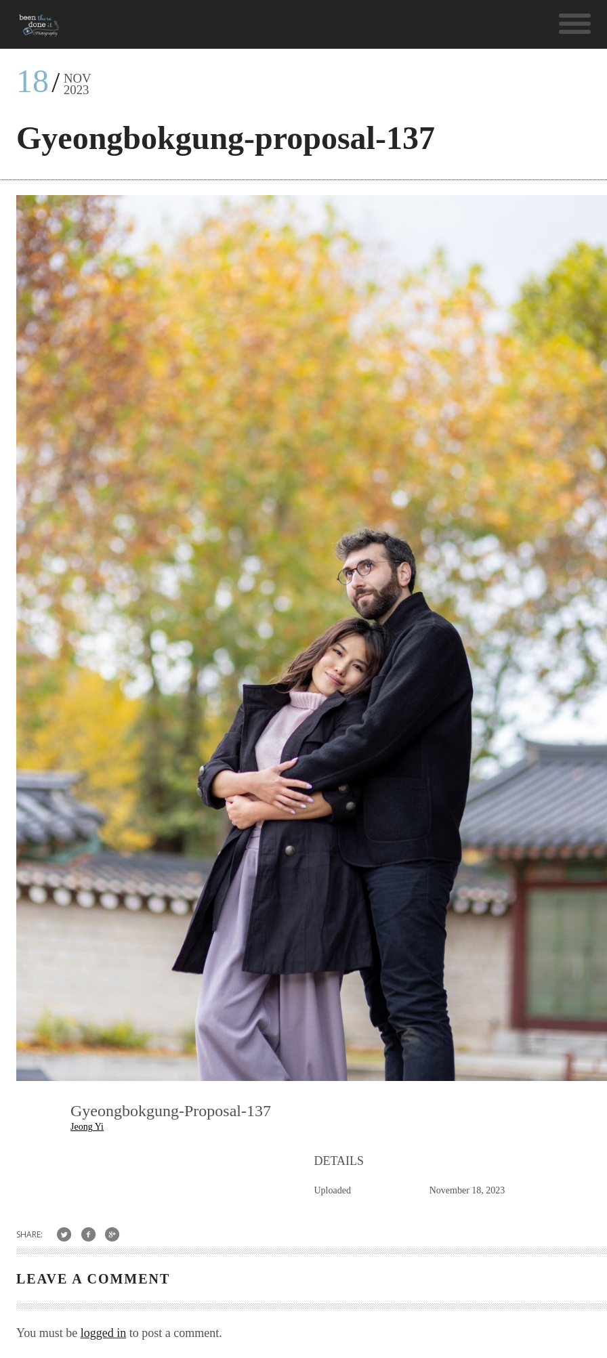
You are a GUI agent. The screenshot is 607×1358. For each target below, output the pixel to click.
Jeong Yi (87, 1127)
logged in (104, 1333)
